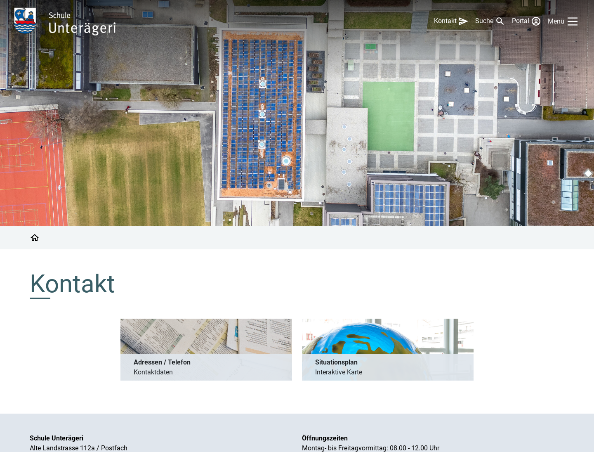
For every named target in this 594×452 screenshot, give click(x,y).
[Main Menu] (564, 21)
